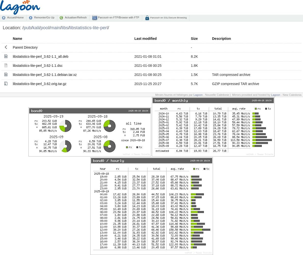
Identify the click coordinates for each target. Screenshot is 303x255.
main (55, 27)
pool (44, 27)
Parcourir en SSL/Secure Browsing (168, 17)
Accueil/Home (15, 17)
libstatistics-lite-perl (88, 27)
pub (27, 27)
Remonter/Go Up (44, 17)
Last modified (145, 39)
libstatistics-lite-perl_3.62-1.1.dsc (38, 66)
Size (194, 39)
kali (35, 27)
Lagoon (198, 94)
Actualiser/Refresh (76, 17)
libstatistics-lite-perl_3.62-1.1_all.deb (40, 56)
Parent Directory (25, 47)
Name (17, 39)
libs (64, 27)
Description (221, 39)
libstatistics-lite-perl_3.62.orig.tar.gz (39, 84)
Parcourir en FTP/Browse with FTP (118, 17)
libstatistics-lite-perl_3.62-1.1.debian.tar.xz (45, 75)
